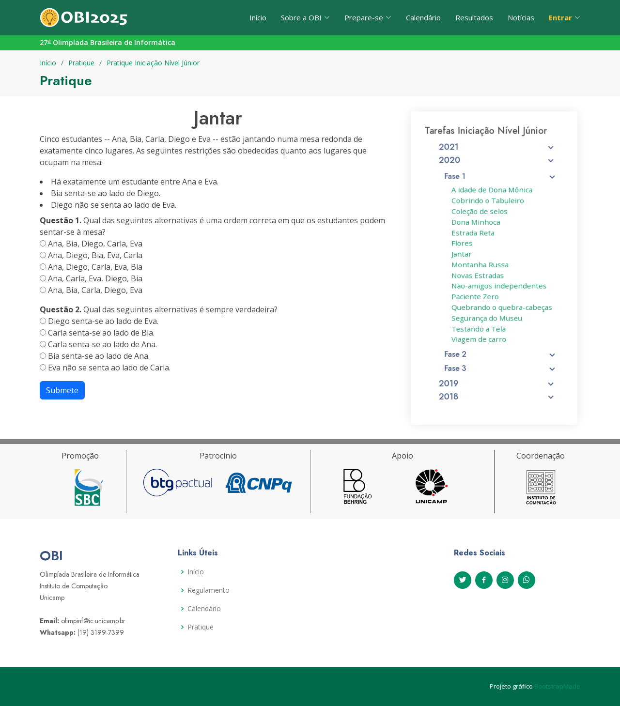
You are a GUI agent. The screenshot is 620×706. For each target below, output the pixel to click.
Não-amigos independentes (498, 284)
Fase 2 (501, 348)
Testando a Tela (479, 324)
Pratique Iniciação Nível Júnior (153, 62)
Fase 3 (501, 361)
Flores (464, 244)
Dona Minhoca (476, 224)
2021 (497, 154)
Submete (62, 390)
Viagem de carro (479, 334)
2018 (497, 388)
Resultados (474, 17)
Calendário (423, 17)
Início (257, 17)
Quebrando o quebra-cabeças (501, 304)
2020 (497, 166)
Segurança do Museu (487, 314)
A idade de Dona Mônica (492, 194)
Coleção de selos (480, 214)
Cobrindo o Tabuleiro (488, 204)
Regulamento (208, 590)
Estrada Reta (474, 234)
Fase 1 (501, 181)
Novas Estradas (478, 274)
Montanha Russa (481, 264)
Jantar (463, 254)
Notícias (521, 17)
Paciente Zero (476, 294)
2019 (497, 376)
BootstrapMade (557, 686)
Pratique (81, 62)
